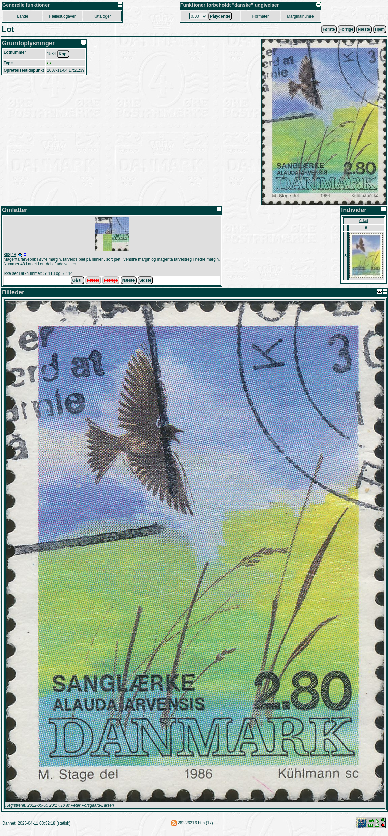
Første (329, 29)
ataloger (102, 16)
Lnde (22, 16)
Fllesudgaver (62, 16)
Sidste (145, 280)
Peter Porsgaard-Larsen (92, 805)
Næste (128, 280)
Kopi (63, 54)
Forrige (111, 280)
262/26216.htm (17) (195, 822)
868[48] (10, 254)
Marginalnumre (300, 16)
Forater (260, 16)
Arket (363, 220)
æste (364, 29)
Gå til (77, 280)
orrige (346, 29)
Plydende (220, 16)
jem (380, 29)
